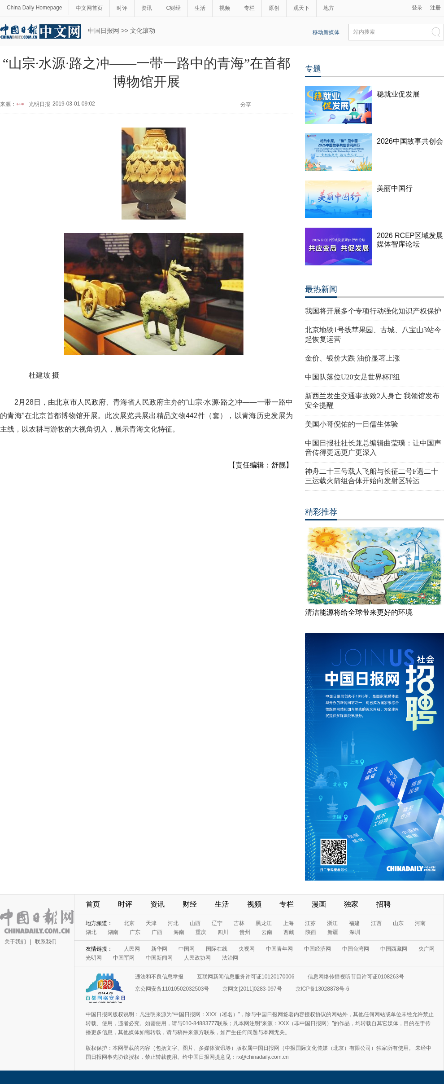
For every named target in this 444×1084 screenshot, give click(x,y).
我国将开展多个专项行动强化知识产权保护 (373, 311)
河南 (420, 923)
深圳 (354, 932)
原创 (274, 8)
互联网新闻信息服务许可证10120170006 (245, 977)
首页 (93, 904)
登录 (417, 7)
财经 (190, 904)
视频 (224, 8)
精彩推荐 (321, 511)
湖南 (113, 932)
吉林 (239, 923)
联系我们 (46, 942)
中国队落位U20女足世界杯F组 (352, 377)
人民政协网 (197, 958)
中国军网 (124, 958)
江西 (376, 923)
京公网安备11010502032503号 (172, 989)
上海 (288, 923)
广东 (135, 932)
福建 (354, 923)
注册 (435, 7)
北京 (129, 923)
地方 (328, 8)
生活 (200, 8)
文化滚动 (142, 30)
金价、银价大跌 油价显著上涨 (352, 358)
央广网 (426, 949)
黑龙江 (264, 923)
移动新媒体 (326, 32)
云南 (266, 932)
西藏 (288, 932)
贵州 (244, 932)
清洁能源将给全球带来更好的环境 (359, 612)
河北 (173, 923)
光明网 (94, 958)
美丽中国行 (395, 188)
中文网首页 (89, 8)
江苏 (310, 923)
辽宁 (217, 923)
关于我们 (15, 942)
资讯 (146, 8)
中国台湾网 (355, 949)
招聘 (383, 904)
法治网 (230, 958)
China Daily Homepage (34, 7)
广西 (157, 932)
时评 (122, 8)
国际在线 (216, 949)
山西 (195, 923)
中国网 (186, 949)
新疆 (332, 932)
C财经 (173, 8)
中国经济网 (317, 949)
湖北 (91, 932)
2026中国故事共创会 (410, 141)
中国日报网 (103, 30)
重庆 (201, 932)
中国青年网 (279, 949)
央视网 (247, 949)
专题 (313, 68)
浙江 (332, 923)
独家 (351, 904)
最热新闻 (321, 289)
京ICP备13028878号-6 (322, 989)
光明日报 (39, 104)
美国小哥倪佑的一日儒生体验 (351, 424)
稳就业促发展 (398, 94)
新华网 (159, 949)
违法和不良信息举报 (159, 977)
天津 (151, 923)
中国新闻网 (159, 958)
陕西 (310, 932)
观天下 (301, 8)
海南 (179, 932)
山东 (398, 923)
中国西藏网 (393, 949)
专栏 (249, 8)
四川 (223, 932)
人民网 (132, 949)
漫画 (319, 904)
